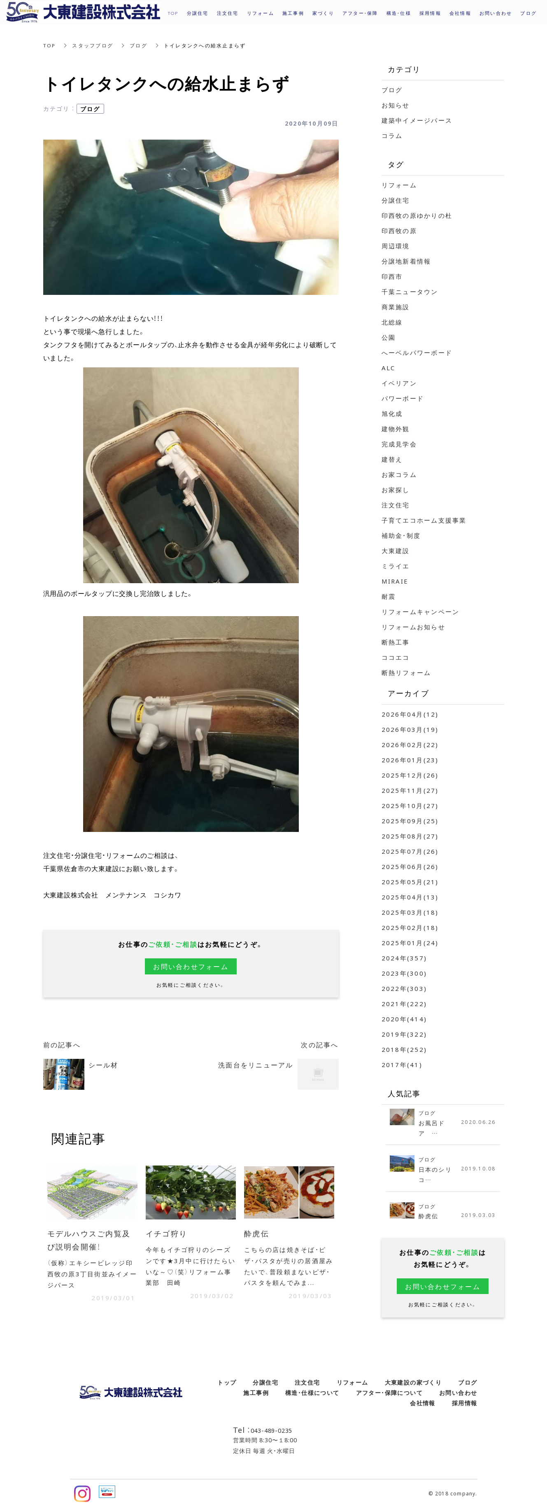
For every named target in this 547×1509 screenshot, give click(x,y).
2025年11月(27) (410, 790)
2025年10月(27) (410, 805)
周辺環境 (396, 245)
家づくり (323, 13)
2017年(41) (402, 1064)
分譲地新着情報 (406, 261)
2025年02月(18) (410, 927)
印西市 (392, 276)
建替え (392, 459)
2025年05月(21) (410, 881)
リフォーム (399, 184)
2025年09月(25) (410, 820)
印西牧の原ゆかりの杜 (417, 215)
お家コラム (399, 474)
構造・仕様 (398, 13)
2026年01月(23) (410, 759)
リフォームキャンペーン (421, 611)
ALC (389, 367)
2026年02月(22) (410, 744)
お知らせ (396, 105)
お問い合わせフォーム (190, 966)
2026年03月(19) (410, 729)
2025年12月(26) (410, 775)
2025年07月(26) (410, 851)
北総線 (392, 322)
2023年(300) (404, 973)
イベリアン (399, 383)
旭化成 (392, 413)
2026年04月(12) (410, 714)
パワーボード (403, 398)
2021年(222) (404, 1003)
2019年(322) (404, 1034)
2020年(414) (404, 1018)
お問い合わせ (458, 1393)
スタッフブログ (93, 45)
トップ (226, 1383)
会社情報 (422, 1403)
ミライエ (396, 565)
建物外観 (396, 428)
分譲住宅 (396, 200)
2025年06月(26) (410, 866)
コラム (392, 135)
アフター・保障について (389, 1393)
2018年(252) (404, 1049)
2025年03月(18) (410, 912)
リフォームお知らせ (413, 626)
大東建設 (396, 550)
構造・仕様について (312, 1393)
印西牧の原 (399, 230)
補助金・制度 (401, 535)
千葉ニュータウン (410, 291)
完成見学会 (399, 443)
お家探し (396, 489)
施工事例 (256, 1393)
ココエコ (396, 657)
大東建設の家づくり (413, 1383)
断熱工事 (396, 642)
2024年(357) (404, 957)
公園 (389, 337)
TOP (49, 45)
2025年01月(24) (410, 942)
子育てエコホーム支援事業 (424, 520)
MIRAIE (395, 581)
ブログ (139, 45)
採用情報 (430, 13)
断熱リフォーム (406, 672)
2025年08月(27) (410, 836)
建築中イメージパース (417, 120)
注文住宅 (396, 504)
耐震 (389, 596)
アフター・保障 (360, 13)
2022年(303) (404, 988)
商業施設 (396, 306)
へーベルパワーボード (417, 352)
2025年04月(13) (410, 897)
